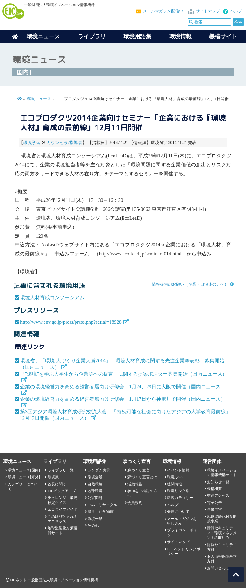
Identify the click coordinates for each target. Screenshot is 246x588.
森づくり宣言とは (142, 477)
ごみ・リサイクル (102, 505)
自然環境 (95, 484)
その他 (93, 525)
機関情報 (174, 484)
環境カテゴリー (180, 498)
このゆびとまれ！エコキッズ (62, 518)
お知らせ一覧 (218, 482)
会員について (178, 511)
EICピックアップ (62, 491)
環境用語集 (137, 36)
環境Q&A (175, 477)
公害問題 (95, 498)
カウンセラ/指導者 (64, 142)
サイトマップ (208, 11)
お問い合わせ (218, 568)
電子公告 (214, 503)
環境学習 (32, 142)
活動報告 (134, 484)
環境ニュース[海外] (24, 477)
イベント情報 (178, 470)
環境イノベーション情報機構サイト (222, 472)
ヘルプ (236, 11)
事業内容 (214, 509)
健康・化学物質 (101, 511)
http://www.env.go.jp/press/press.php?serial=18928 (71, 322)
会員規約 (134, 503)
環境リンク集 (178, 491)
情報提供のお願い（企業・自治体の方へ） (190, 284)
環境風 (53, 477)
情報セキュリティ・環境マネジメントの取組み (222, 533)
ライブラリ (92, 36)
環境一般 (95, 519)
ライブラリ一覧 (61, 470)
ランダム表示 (99, 470)
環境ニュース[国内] (24, 470)
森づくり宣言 (138, 470)
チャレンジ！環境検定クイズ (62, 500)
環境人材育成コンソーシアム (52, 297)
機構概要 (214, 489)
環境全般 (95, 477)
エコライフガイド (62, 509)
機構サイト (223, 36)
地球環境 (95, 491)
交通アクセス (218, 495)
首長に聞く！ (59, 484)
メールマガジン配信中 (163, 11)
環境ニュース (39, 99)
